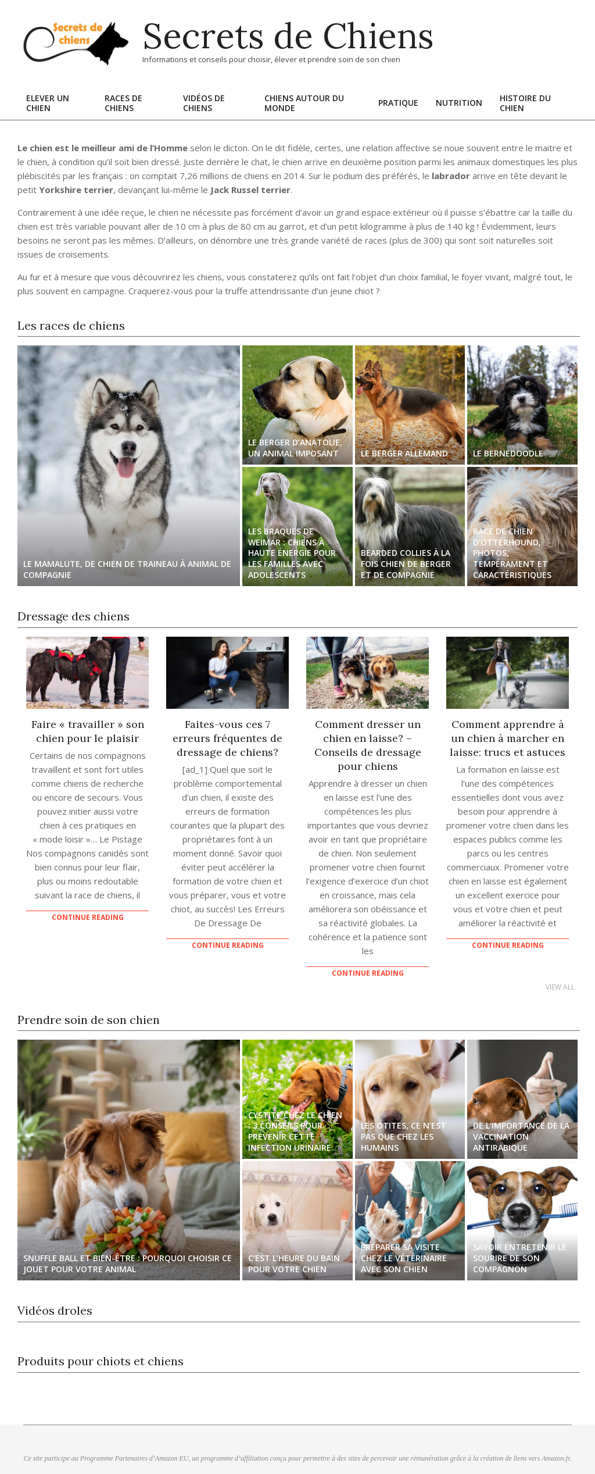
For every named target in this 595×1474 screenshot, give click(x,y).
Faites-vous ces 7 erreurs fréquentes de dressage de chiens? (227, 738)
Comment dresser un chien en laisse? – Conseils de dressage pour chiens (367, 745)
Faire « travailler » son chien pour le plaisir (87, 731)
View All (560, 987)
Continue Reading (88, 917)
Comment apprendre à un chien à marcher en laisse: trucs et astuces (507, 738)
